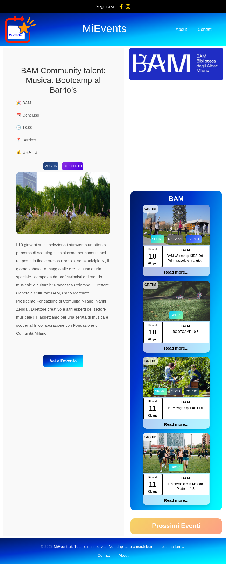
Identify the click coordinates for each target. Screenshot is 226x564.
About (181, 29)
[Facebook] (121, 7)
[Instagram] (128, 7)
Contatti (205, 29)
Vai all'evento (63, 361)
